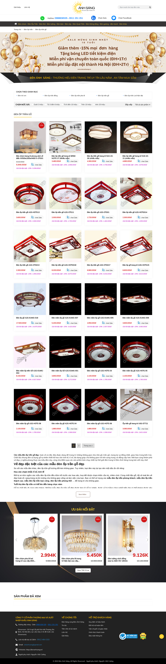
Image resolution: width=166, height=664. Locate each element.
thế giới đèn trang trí (106, 460)
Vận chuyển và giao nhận (98, 629)
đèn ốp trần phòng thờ (61, 481)
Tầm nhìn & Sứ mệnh (69, 629)
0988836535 (61, 18)
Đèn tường (51, 24)
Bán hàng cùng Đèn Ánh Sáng (73, 622)
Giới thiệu (17, 7)
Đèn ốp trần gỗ (103, 96)
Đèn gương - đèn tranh (109, 24)
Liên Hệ (27, 7)
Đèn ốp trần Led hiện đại (134, 96)
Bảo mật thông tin (95, 636)
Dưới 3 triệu (38, 104)
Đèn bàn (60, 24)
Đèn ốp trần (28, 29)
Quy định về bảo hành (97, 622)
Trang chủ (17, 29)
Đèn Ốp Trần (33, 24)
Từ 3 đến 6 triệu (53, 104)
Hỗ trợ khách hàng (100, 617)
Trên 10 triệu (86, 104)
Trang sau (88, 445)
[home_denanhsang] (16, 24)
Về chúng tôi (69, 617)
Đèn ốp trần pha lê (78, 96)
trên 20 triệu (100, 104)
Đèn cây (68, 24)
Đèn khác (123, 24)
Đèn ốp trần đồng (51, 96)
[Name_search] (150, 7)
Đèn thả (42, 24)
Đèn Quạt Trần (78, 24)
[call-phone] (40, 15)
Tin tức (64, 625)
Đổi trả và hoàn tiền (96, 625)
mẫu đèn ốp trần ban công (36, 481)
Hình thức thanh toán (96, 632)
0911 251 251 (76, 18)
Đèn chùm (22, 24)
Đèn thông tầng (92, 24)
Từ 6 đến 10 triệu (70, 104)
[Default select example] (142, 104)
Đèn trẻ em (22, 96)
